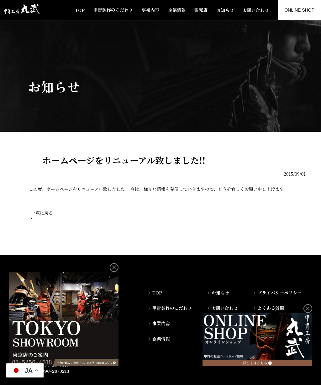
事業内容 (150, 10)
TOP (80, 10)
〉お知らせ (218, 292)
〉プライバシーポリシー (277, 292)
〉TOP (155, 292)
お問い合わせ (256, 10)
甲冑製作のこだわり (113, 10)
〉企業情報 (159, 339)
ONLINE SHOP (299, 10)
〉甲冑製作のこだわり (170, 308)
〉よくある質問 (268, 308)
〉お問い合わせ (222, 308)
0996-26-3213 (54, 371)
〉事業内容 (159, 323)
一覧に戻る (42, 214)
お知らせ (225, 10)
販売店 (201, 10)
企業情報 (177, 10)
